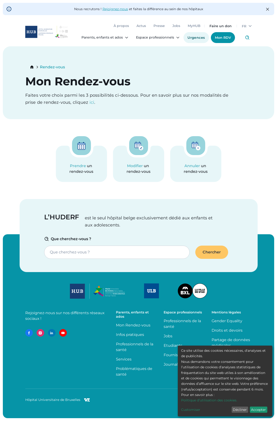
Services (124, 359)
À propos (121, 26)
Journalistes (175, 364)
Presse (159, 26)
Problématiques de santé (134, 371)
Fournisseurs (176, 355)
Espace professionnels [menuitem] (155, 37)
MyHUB (194, 26)
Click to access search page (247, 37)
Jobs (176, 26)
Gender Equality (227, 321)
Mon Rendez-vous (133, 325)
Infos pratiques (130, 334)
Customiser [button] (190, 410)
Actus (141, 26)
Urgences (196, 37)
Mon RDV (223, 37)
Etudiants (173, 345)
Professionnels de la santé (134, 347)
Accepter (258, 410)
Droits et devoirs (227, 330)
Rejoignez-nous (115, 9)
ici (91, 102)
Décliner (240, 410)
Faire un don (220, 26)
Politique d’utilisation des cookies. (209, 400)
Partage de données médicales (231, 343)
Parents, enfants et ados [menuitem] (102, 37)
